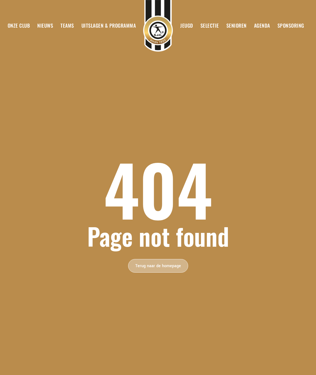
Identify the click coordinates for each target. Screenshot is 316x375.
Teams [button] (67, 25)
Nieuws (45, 25)
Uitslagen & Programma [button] (108, 25)
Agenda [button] (262, 25)
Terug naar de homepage (158, 266)
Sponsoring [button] (290, 25)
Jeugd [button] (186, 25)
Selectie (209, 25)
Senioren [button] (236, 25)
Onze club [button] (19, 25)
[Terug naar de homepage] (158, 26)
